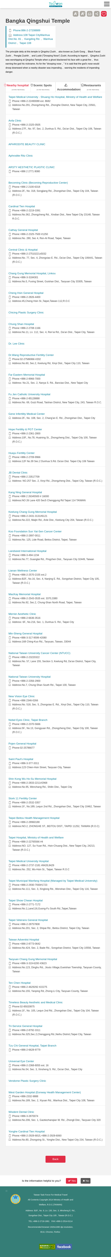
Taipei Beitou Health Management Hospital (34, 817)
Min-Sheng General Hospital (25, 633)
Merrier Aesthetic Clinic (22, 613)
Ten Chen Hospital (20, 982)
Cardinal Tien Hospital (22, 206)
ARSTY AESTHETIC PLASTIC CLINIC (32, 167)
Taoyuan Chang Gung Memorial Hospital (33, 959)
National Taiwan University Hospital (30, 676)
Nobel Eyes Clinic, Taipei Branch (28, 719)
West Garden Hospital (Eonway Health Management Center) (45, 1092)
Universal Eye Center (21, 1061)
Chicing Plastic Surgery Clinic (26, 312)
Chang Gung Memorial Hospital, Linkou (32, 273)
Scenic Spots (42, 85)
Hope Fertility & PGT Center (25, 429)
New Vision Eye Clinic (22, 696)
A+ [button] (82, 14)
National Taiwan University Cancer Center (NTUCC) (39, 653)
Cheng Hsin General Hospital (26, 292)
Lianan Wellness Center (23, 570)
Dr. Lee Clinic (17, 343)
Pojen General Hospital (22, 743)
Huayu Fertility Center (22, 453)
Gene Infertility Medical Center (27, 413)
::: (6, 1191)
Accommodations (68, 89)
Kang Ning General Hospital (25, 492)
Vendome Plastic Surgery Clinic (27, 1080)
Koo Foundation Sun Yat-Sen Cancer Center (35, 531)
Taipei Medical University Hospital (29, 861)
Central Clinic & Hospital (23, 249)
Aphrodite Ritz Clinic (21, 155)
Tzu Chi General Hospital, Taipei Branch (32, 1045)
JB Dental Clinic (18, 472)
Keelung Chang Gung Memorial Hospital (33, 511)
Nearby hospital (18, 85)
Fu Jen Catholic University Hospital (29, 394)
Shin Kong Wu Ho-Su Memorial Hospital (32, 778)
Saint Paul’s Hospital (21, 759)
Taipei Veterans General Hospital (28, 920)
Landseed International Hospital (28, 551)
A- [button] (75, 14)
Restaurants (92, 85)
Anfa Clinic (15, 120)
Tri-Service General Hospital (25, 1026)
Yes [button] (72, 1180)
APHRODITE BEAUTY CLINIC (27, 144)
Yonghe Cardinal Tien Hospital (27, 1131)
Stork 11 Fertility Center (23, 798)
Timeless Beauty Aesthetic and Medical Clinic (36, 1002)
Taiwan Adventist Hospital (24, 939)
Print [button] (89, 14)
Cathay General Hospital (23, 230)
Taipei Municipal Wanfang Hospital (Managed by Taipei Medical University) (53, 880)
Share (97, 14)
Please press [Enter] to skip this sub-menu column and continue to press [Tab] (68, 14)
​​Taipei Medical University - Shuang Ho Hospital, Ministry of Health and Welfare (55, 96)
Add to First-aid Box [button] (104, 14)
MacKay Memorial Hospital (25, 594)
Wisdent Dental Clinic (21, 1111)
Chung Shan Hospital (21, 324)
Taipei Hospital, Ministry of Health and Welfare (36, 837)
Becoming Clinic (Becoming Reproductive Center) (38, 182)
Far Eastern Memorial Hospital (27, 374)
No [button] (86, 1180)
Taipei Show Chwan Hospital (26, 900)
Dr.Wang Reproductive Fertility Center (31, 355)
